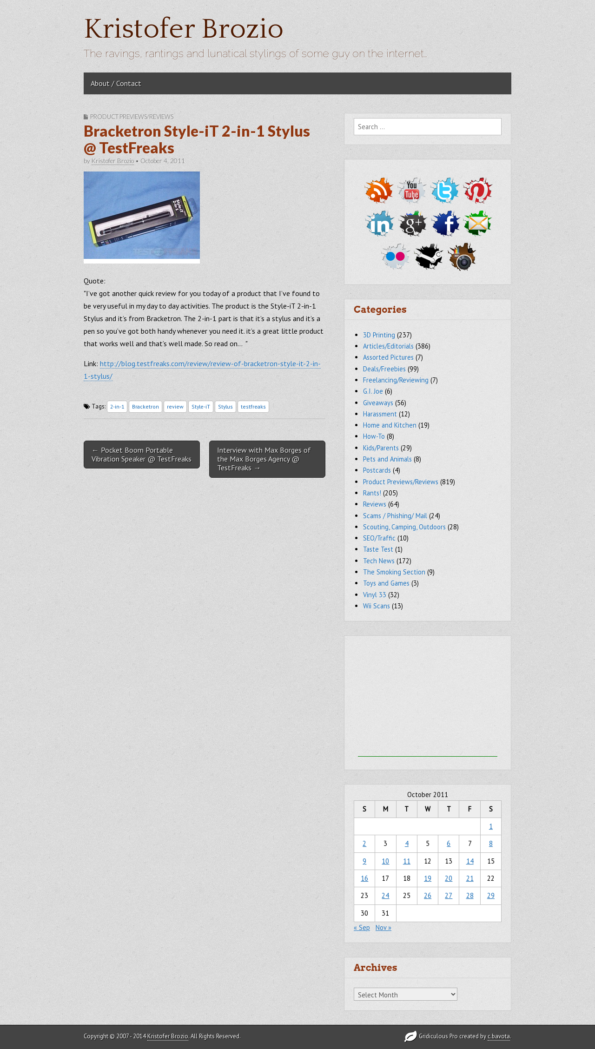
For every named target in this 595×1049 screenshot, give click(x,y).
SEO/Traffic (379, 538)
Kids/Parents (381, 447)
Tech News (379, 560)
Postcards (377, 470)
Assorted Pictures (388, 357)
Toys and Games (386, 583)
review (175, 406)
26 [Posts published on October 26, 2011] (427, 895)
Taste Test (378, 549)
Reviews (374, 504)
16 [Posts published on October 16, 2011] (364, 878)
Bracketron (145, 406)
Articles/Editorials (388, 346)
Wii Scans (376, 605)
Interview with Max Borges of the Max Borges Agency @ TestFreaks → (264, 458)
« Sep (362, 927)
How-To (374, 436)
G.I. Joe (373, 391)
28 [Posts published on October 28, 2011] (470, 895)
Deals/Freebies (384, 368)
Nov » (383, 927)
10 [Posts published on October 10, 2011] (385, 861)
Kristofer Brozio (184, 29)
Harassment (380, 413)
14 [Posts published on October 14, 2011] (470, 861)
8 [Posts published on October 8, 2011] (491, 843)
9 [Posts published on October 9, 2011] (364, 861)
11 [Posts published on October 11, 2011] (406, 861)
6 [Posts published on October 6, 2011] (448, 843)
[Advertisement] (427, 698)
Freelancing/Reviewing (396, 380)
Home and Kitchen (389, 425)
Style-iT (201, 406)
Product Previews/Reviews (131, 116)
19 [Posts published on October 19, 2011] (427, 878)
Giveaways (378, 402)
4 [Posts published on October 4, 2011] (407, 843)
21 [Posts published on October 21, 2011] (470, 878)
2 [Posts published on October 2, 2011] (364, 843)
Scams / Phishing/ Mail (395, 515)
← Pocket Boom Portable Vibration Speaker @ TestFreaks (142, 454)
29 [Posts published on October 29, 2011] (491, 895)
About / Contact (116, 83)
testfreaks (253, 406)
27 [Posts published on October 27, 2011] (448, 895)
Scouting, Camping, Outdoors (404, 526)
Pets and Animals (387, 459)
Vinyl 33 (374, 594)
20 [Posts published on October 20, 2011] (448, 878)
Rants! (372, 492)
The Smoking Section (394, 571)
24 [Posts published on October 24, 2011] (385, 895)
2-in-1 (117, 406)
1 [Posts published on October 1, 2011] (491, 826)
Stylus (225, 406)
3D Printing (379, 334)
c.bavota (499, 1036)
